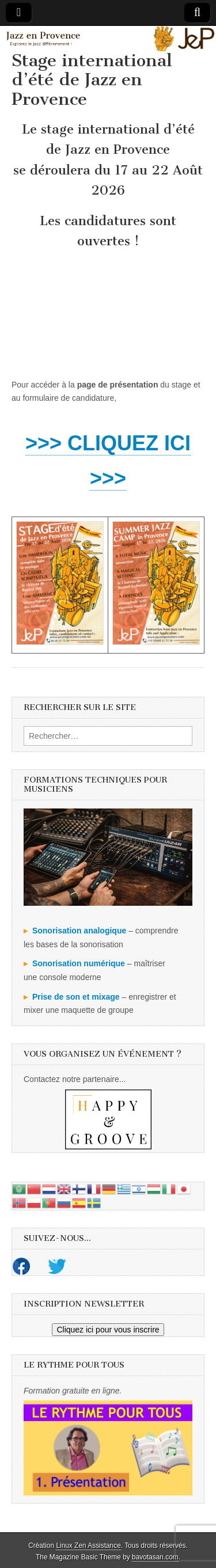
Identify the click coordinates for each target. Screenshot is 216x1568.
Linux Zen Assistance (88, 1546)
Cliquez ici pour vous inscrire (107, 1329)
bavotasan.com (155, 1557)
